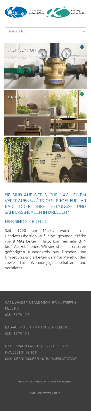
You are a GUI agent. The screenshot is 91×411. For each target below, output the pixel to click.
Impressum (65, 381)
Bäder (14, 96)
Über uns (18, 143)
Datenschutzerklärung (45, 393)
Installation (22, 49)
